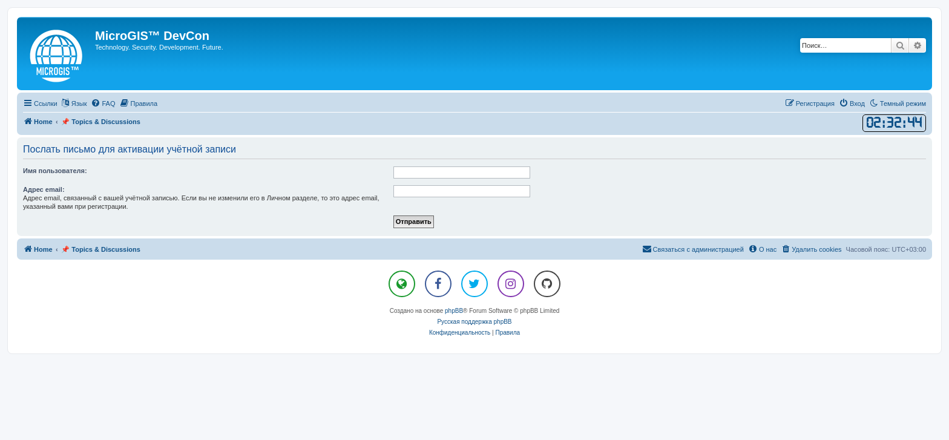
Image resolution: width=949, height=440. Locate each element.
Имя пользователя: (55, 170)
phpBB (454, 310)
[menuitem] (103, 103)
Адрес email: (44, 189)
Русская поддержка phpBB (474, 321)
